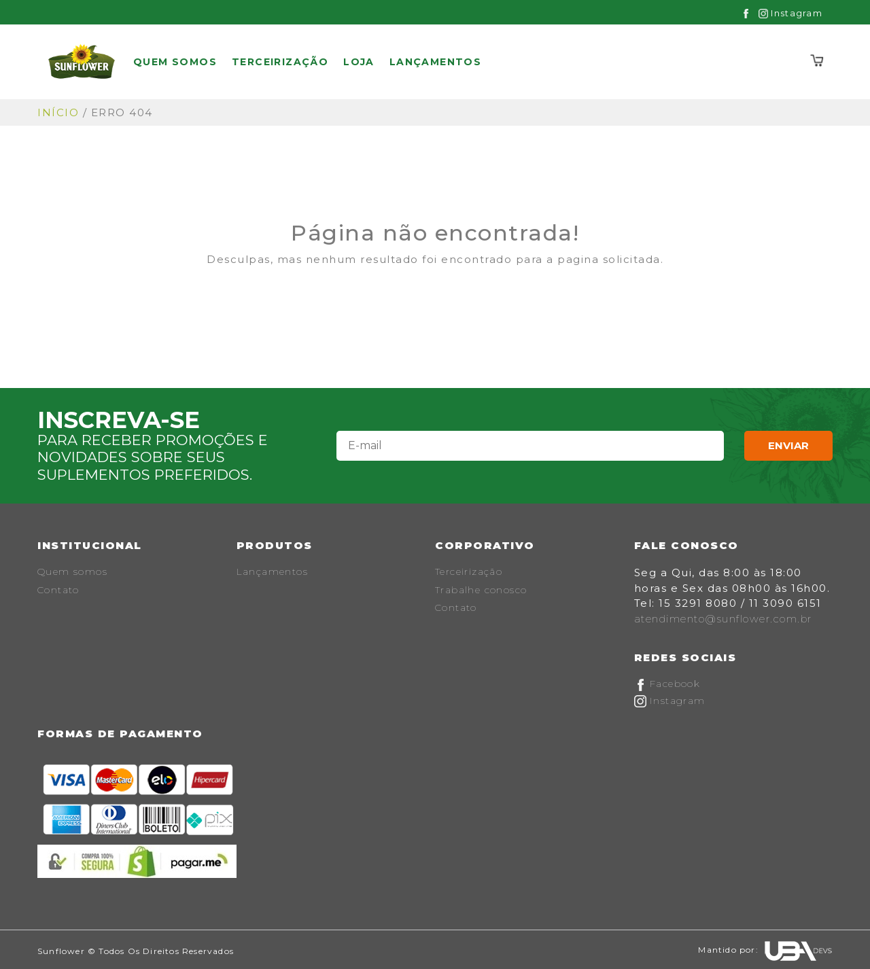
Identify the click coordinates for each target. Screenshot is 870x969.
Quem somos (175, 62)
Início (58, 112)
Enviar (788, 445)
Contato (58, 590)
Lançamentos (435, 62)
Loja (359, 62)
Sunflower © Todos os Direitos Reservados (135, 951)
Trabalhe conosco (481, 590)
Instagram (790, 12)
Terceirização (280, 62)
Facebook (667, 683)
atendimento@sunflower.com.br (723, 618)
